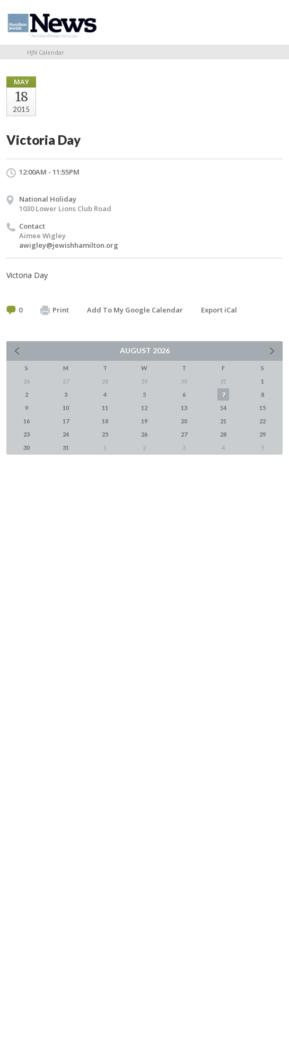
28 (223, 434)
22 (262, 421)
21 (223, 421)
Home (10, 52)
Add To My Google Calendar (135, 310)
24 (66, 434)
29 (262, 434)
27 (184, 434)
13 (184, 407)
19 (144, 421)
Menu (270, 22)
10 (66, 407)
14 (223, 407)
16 (26, 421)
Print (54, 310)
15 (262, 407)
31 (66, 447)
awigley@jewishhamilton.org (68, 245)
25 (105, 434)
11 (105, 407)
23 (26, 434)
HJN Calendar (45, 52)
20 (184, 421)
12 (144, 407)
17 (66, 421)
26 (144, 434)
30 (26, 447)
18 (105, 421)
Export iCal (219, 310)
